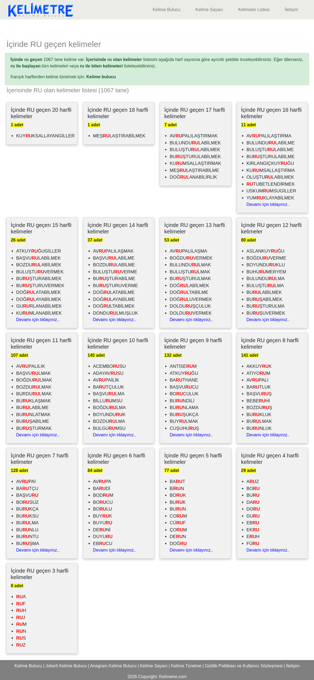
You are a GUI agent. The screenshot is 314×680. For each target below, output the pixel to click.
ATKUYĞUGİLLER (38, 251)
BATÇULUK (108, 387)
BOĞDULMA (109, 407)
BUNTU (27, 536)
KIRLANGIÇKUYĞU (270, 163)
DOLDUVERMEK (191, 313)
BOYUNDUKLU (266, 264)
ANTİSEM (183, 366)
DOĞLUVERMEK (191, 299)
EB (253, 522)
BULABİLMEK (264, 292)
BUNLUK (259, 428)
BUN (178, 509)
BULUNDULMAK (190, 264)
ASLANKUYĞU (266, 251)
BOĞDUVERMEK (191, 258)
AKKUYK (259, 366)
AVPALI (258, 380)
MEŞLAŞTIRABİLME (194, 170)
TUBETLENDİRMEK (271, 184)
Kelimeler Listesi (253, 9)
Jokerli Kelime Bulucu (66, 666)
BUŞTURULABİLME (271, 156)
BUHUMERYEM (266, 271)
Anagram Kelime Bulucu (113, 666)
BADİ (101, 488)
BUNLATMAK (33, 414)
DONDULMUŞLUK (115, 313)
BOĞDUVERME (266, 258)
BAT (177, 481)
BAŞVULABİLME (114, 258)
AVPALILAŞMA (188, 251)
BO (253, 488)
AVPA (102, 481)
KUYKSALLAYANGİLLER (45, 135)
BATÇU (27, 488)
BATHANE (184, 380)
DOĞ (178, 543)
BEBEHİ (258, 400)
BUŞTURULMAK (190, 278)
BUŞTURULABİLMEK (195, 156)
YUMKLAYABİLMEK (270, 197)
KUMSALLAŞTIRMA (271, 170)
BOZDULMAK (33, 387)
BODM (103, 495)
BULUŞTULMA (265, 285)
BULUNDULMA (266, 278)
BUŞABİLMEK (264, 299)
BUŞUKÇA (184, 414)
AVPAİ (26, 481)
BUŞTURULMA (266, 306)
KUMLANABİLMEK (39, 313)
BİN (177, 488)
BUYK (102, 516)
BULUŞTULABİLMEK (195, 149)
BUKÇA (27, 509)
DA (253, 502)
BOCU (103, 502)
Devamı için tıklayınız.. (268, 204)
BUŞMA (27, 543)
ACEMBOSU (109, 366)
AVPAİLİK (106, 380)
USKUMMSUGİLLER (271, 190)
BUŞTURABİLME (114, 278)
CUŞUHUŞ (184, 428)
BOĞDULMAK (34, 380)
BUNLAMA (184, 407)
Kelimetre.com (173, 676)
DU (253, 516)
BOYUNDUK (109, 414)
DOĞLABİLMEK (189, 285)
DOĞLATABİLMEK (38, 292)
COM (178, 516)
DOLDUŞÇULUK (190, 306)
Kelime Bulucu (166, 9)
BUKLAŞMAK (33, 400)
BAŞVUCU (184, 387)
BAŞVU (27, 495)
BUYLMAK (184, 421)
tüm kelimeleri (39, 66)
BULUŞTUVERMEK (40, 271)
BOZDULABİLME (114, 264)
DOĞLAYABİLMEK (38, 299)
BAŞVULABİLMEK (38, 258)
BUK (178, 502)
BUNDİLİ (182, 400)
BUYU (102, 522)
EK (253, 529)
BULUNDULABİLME (271, 142)
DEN (178, 536)
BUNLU (27, 529)
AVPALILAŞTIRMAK (194, 135)
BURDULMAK (34, 393)
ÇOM (178, 529)
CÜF (178, 522)
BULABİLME (32, 407)
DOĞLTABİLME (189, 292)
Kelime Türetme (186, 666)
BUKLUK (259, 414)
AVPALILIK (30, 366)
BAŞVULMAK (33, 373)
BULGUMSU (109, 428)
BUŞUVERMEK (266, 313)
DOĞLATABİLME (114, 292)
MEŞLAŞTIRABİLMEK (119, 135)
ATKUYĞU (184, 373)
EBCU (102, 543)
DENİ (102, 529)
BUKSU (27, 516)
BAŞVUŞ (259, 393)
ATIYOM (258, 373)
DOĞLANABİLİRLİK (193, 177)
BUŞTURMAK (34, 428)
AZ (253, 481)
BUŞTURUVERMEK (40, 285)
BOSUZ (27, 502)
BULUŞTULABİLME (270, 149)
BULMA (27, 522)
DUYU (103, 536)
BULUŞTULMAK (190, 271)
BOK (178, 495)
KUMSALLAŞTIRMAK (195, 163)
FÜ (253, 543)
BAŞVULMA (109, 393)
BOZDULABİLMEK (38, 264)
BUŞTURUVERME (115, 285)
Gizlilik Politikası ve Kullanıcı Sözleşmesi (244, 666)
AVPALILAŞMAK (113, 251)
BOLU (102, 509)
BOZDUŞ (259, 407)
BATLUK (259, 387)
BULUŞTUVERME (115, 271)
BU (253, 495)
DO (253, 509)
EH (253, 536)
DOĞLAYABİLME (114, 299)
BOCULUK (184, 393)
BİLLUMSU (108, 400)
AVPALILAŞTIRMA (269, 135)
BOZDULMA (109, 421)
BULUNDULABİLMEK (195, 142)
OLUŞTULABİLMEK (270, 177)
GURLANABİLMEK (39, 306)
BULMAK (259, 421)
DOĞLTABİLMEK (114, 306)
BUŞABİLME (32, 421)
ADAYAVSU (108, 373)
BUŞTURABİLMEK (39, 278)
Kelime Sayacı (209, 9)
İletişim (291, 9)
